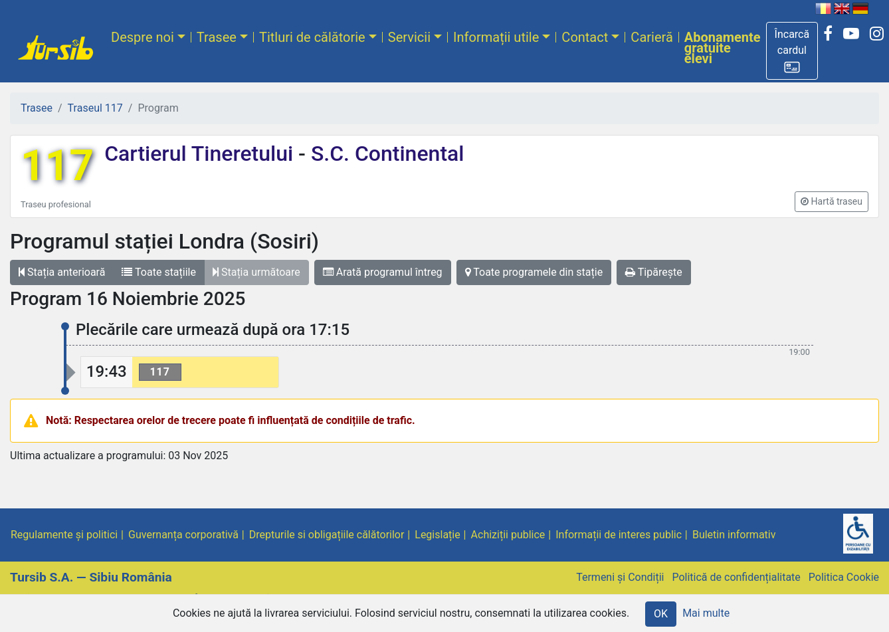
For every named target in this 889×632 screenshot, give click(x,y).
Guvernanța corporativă (183, 534)
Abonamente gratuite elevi (722, 48)
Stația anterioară (62, 272)
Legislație (437, 534)
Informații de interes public (618, 534)
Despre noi (142, 37)
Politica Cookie (844, 577)
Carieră (651, 37)
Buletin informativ (734, 534)
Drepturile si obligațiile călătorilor (327, 534)
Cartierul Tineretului (201, 153)
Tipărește (653, 272)
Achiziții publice (508, 534)
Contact (584, 37)
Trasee (217, 37)
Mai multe (706, 613)
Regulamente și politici (64, 534)
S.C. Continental (385, 153)
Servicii (409, 37)
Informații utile (496, 37)
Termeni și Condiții (620, 577)
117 (57, 166)
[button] (792, 51)
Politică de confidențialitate (736, 577)
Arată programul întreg (383, 272)
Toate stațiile (159, 272)
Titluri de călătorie (312, 37)
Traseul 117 (95, 108)
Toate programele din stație (534, 272)
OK (661, 613)
